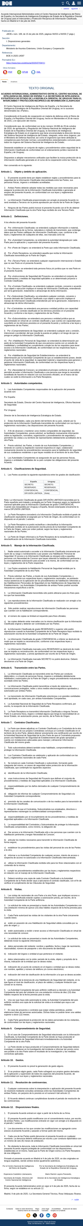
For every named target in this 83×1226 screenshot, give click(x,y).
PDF (10, 72)
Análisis (14, 82)
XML (38, 72)
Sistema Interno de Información (28, 1211)
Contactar (9, 1209)
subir (76, 1200)
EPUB (25, 72)
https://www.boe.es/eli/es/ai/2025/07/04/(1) (25, 63)
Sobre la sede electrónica (24, 1209)
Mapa (37, 1209)
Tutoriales (45, 1211)
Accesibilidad (56, 1209)
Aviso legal (45, 1209)
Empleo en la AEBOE (58, 1211)
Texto (4, 82)
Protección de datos (70, 1209)
